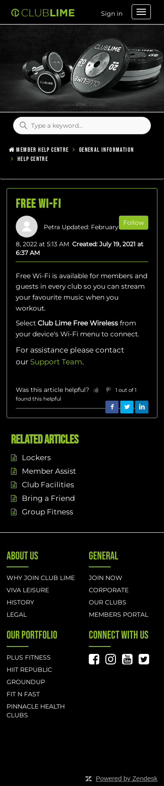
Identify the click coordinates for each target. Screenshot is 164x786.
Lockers (36, 457)
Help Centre (32, 159)
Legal (17, 614)
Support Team (56, 361)
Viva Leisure (28, 590)
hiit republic (29, 670)
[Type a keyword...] (82, 125)
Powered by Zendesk (126, 778)
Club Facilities (48, 484)
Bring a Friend (48, 498)
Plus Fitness (29, 657)
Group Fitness (47, 511)
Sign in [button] (111, 13)
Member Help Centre (42, 150)
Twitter (126, 407)
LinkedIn (141, 407)
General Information (106, 150)
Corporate (109, 590)
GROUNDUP (26, 682)
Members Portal (118, 614)
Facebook (112, 407)
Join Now (105, 578)
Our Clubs (107, 602)
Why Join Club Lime (41, 578)
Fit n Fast (23, 694)
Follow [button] (133, 223)
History (20, 602)
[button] (96, 389)
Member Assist (49, 471)
